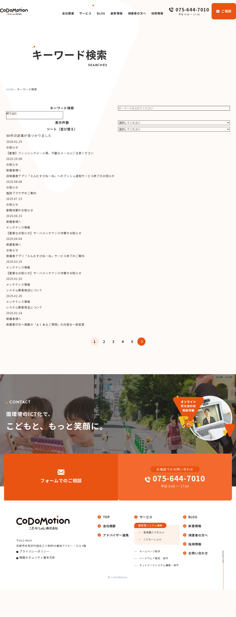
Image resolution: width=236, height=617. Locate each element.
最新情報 (109, 13)
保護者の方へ (131, 13)
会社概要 (56, 13)
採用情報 (154, 13)
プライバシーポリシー (32, 587)
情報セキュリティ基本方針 (34, 595)
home (10, 89)
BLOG (92, 13)
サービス (76, 13)
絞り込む (11, 113)
